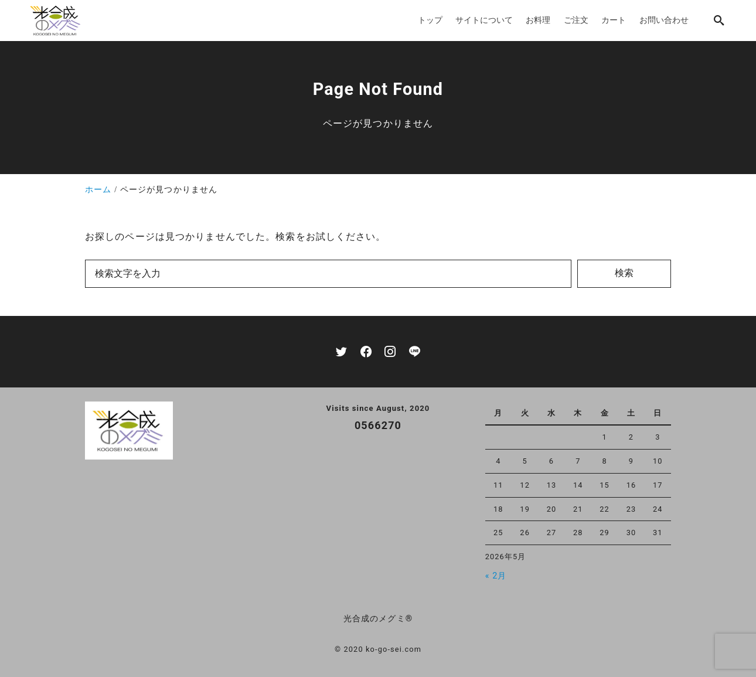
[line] (414, 351)
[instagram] (390, 351)
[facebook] (366, 351)
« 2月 (496, 576)
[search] (719, 20)
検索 (624, 272)
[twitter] (341, 351)
